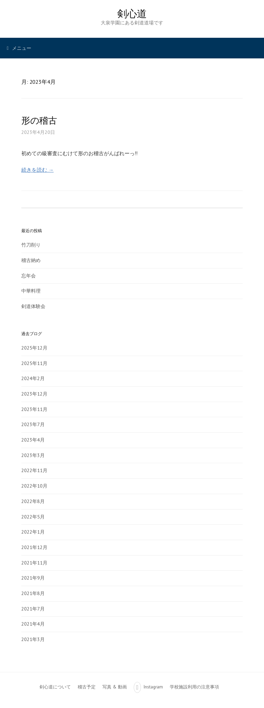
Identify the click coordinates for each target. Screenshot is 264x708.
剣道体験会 (33, 306)
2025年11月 (34, 363)
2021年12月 (34, 547)
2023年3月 (33, 455)
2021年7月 (33, 609)
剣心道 (132, 13)
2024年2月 (33, 378)
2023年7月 (33, 424)
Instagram (153, 687)
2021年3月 (33, 639)
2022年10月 (34, 486)
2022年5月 (33, 517)
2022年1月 (33, 532)
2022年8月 (33, 501)
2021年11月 (34, 563)
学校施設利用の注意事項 (194, 687)
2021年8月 (33, 593)
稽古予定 (87, 687)
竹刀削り (31, 245)
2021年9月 (33, 578)
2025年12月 (34, 348)
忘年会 (28, 276)
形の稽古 (39, 120)
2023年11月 (34, 409)
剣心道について (55, 687)
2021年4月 (33, 624)
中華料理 (31, 291)
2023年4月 (33, 440)
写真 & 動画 (114, 687)
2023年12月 (34, 394)
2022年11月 (34, 470)
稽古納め (31, 260)
